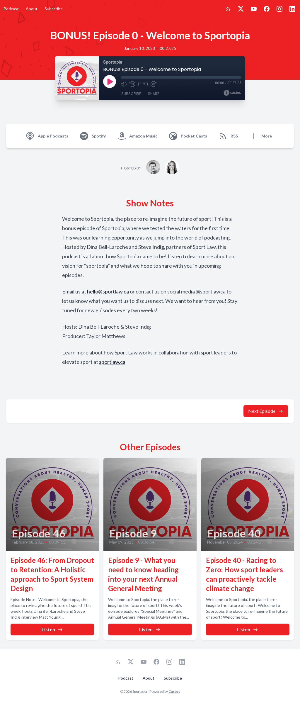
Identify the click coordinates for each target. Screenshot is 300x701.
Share (153, 93)
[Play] (109, 81)
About (32, 8)
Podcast (11, 8)
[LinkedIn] (292, 9)
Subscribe (54, 8)
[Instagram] (279, 9)
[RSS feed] (228, 9)
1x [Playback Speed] (143, 84)
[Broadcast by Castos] (232, 93)
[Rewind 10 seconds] (132, 84)
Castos (174, 691)
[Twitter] (241, 9)
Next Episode (266, 411)
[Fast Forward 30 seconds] (153, 84)
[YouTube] (253, 9)
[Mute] (124, 84)
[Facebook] (266, 9)
